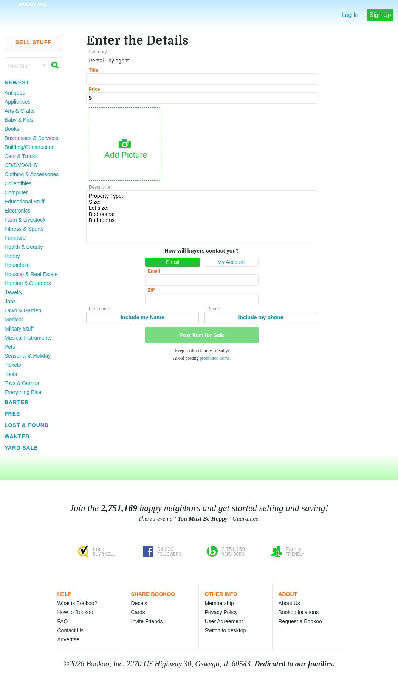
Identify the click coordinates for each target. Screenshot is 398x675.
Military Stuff (19, 329)
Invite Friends (147, 621)
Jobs (10, 301)
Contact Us (70, 630)
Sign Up (380, 15)
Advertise (68, 639)
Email (172, 262)
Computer (16, 192)
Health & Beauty (24, 247)
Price (94, 89)
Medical (14, 320)
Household (17, 265)
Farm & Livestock (25, 220)
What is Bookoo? (77, 603)
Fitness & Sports (24, 229)
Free (12, 414)
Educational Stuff (25, 202)
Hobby (12, 256)
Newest (17, 82)
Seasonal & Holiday (28, 356)
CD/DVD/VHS (21, 165)
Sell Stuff (33, 42)
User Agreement (224, 621)
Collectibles (18, 183)
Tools (11, 374)
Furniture (15, 238)
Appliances (18, 102)
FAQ (62, 621)
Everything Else (23, 392)
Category (97, 51)
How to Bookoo (75, 612)
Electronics (17, 211)
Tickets (13, 365)
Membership (219, 603)
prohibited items (214, 358)
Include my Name (142, 317)
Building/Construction (29, 147)
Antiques (15, 93)
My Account (231, 262)
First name (99, 309)
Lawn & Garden (23, 310)
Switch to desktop (225, 630)
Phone (213, 309)
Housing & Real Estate (31, 274)
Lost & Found (27, 425)
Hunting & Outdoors (28, 283)
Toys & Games (22, 383)
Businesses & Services (31, 138)
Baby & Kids (19, 120)
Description (100, 187)
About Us (289, 603)
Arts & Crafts (19, 111)
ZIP (151, 290)
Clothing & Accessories (32, 174)
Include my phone (260, 317)
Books (12, 129)
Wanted (17, 436)
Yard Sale (21, 448)
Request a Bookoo (300, 621)
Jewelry (13, 292)
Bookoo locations (299, 612)
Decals (139, 603)
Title (93, 70)
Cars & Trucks (21, 156)
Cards (138, 612)
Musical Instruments (28, 338)
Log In (350, 15)
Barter (17, 402)
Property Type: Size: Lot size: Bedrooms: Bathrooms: (202, 216)
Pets (10, 347)
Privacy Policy (221, 612)
